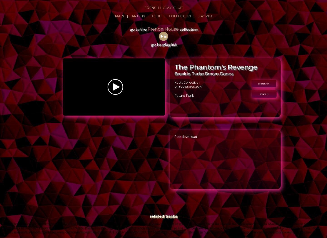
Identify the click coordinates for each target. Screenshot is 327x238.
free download (185, 137)
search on (263, 83)
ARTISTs (138, 16)
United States (184, 86)
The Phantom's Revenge (215, 67)
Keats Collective (186, 82)
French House (163, 29)
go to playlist (164, 42)
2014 (199, 86)
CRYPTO (205, 16)
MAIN (119, 16)
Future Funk (184, 96)
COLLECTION (180, 16)
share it (264, 93)
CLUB (156, 16)
